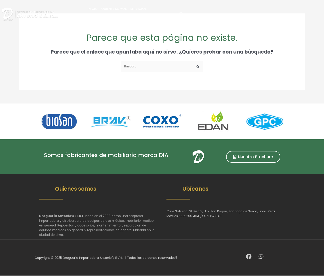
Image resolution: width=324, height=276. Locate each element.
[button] (284, 14)
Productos (204, 14)
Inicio (136, 14)
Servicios (181, 14)
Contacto (228, 14)
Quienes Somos (157, 14)
